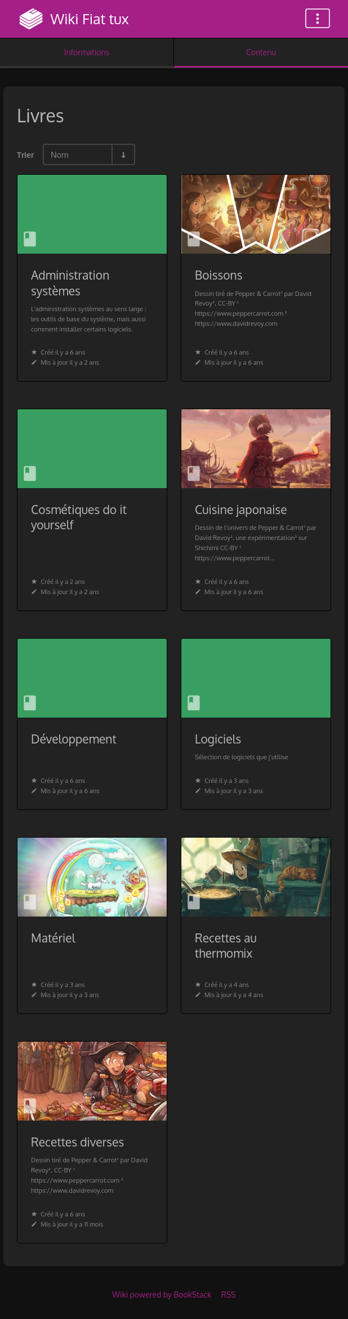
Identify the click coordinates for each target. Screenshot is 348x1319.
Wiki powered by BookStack (161, 1294)
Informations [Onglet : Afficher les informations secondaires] (86, 52)
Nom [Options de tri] (60, 154)
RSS (228, 1294)
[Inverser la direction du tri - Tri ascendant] (122, 154)
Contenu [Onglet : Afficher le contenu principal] (261, 52)
